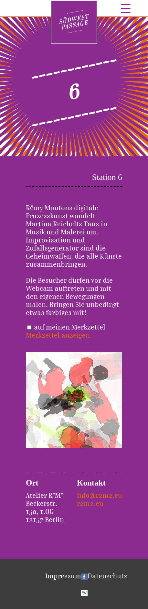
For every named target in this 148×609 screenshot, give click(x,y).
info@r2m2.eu (99, 495)
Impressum (63, 576)
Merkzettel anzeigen (58, 335)
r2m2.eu (90, 503)
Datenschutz (107, 576)
